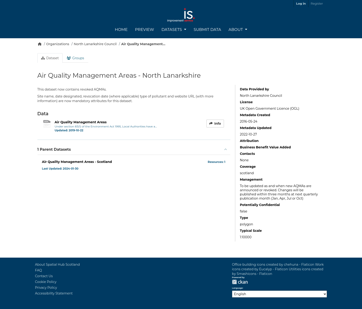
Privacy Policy (46, 287)
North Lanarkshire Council (95, 44)
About (236, 29)
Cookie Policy (46, 282)
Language (237, 288)
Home (121, 29)
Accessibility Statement (54, 293)
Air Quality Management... (143, 44)
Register (317, 3)
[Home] (40, 44)
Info (215, 123)
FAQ (38, 270)
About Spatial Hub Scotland (57, 264)
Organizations (57, 44)
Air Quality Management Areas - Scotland (77, 162)
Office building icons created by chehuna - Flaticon (273, 264)
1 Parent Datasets (54, 149)
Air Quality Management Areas (81, 122)
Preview (144, 29)
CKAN (240, 282)
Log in (301, 3)
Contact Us (44, 276)
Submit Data (207, 29)
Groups (75, 58)
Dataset (50, 58)
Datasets (172, 29)
